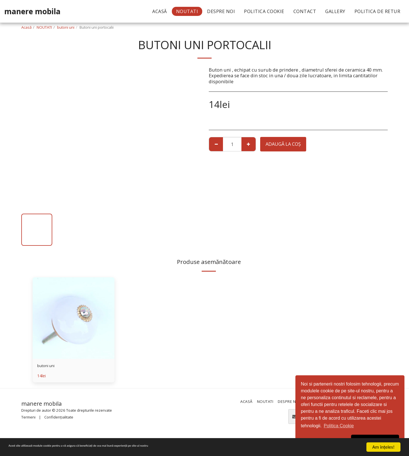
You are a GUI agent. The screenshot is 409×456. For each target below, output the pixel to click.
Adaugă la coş (283, 144)
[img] (73, 318)
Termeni (28, 418)
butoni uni (65, 27)
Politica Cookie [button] (339, 425)
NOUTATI (44, 27)
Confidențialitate (58, 418)
